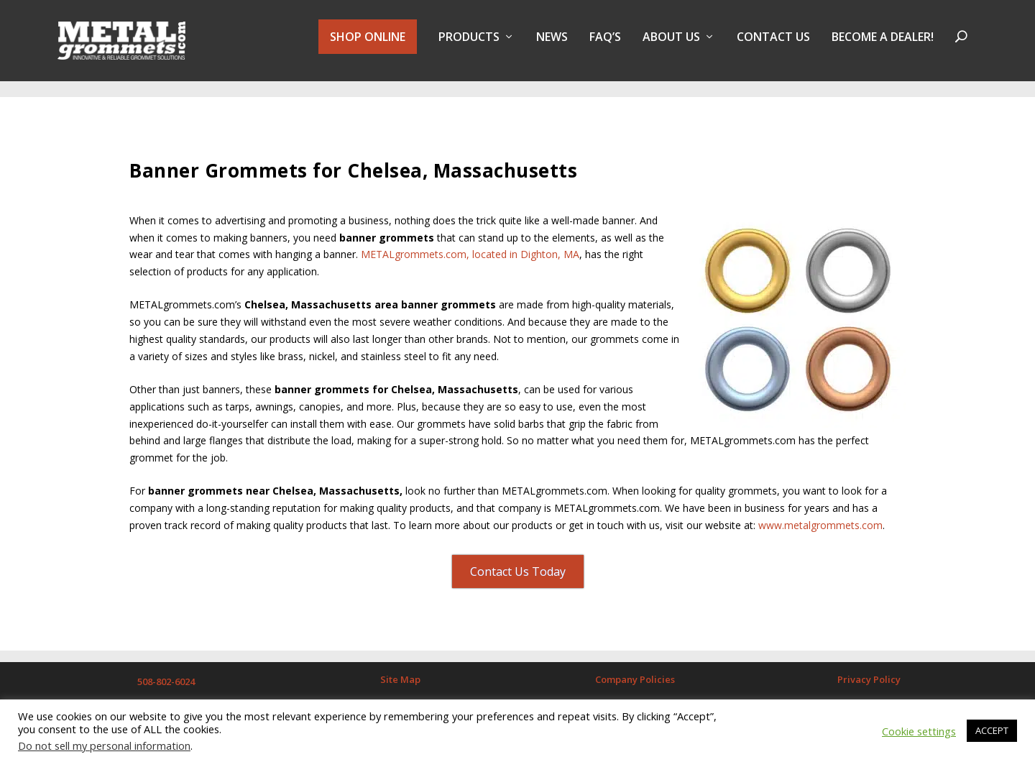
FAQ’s (605, 45)
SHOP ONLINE (367, 44)
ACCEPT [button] (991, 730)
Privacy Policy (869, 671)
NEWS (552, 45)
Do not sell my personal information (104, 745)
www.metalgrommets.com (820, 517)
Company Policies (635, 671)
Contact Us (773, 45)
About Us (671, 45)
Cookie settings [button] (919, 731)
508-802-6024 (166, 673)
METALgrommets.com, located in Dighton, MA (470, 246)
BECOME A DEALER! (883, 45)
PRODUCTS (469, 45)
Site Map (400, 671)
